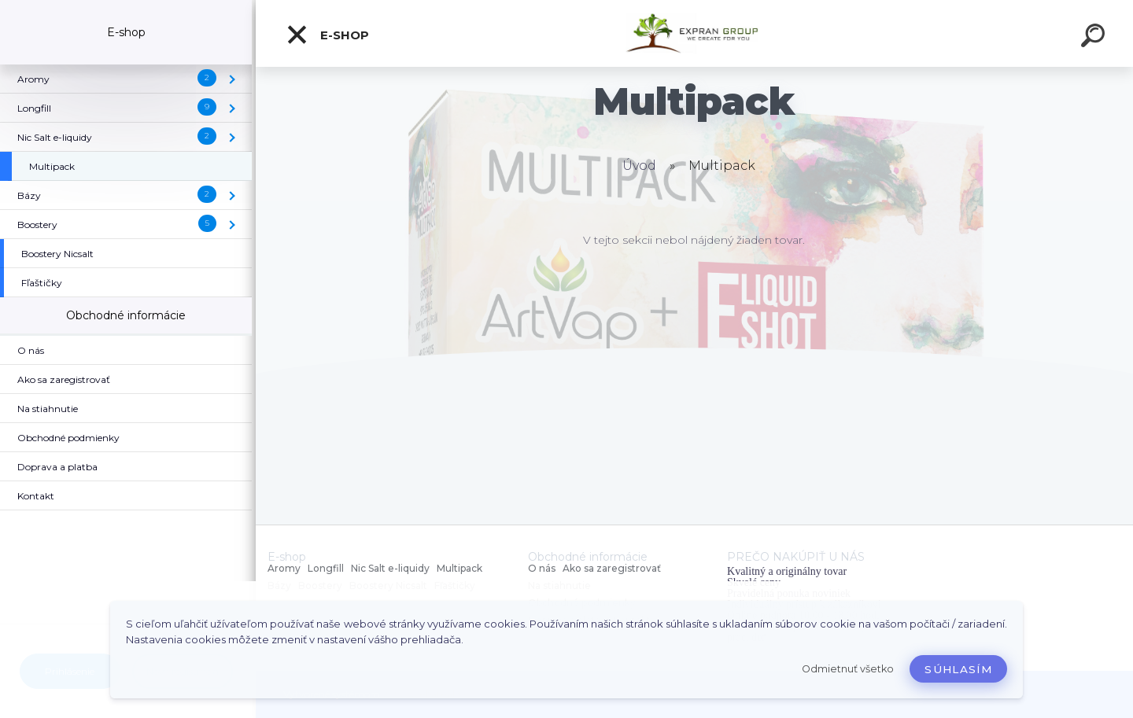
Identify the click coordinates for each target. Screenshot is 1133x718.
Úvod (639, 165)
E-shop (327, 34)
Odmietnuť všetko (848, 669)
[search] (1095, 38)
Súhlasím (958, 669)
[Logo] (694, 33)
